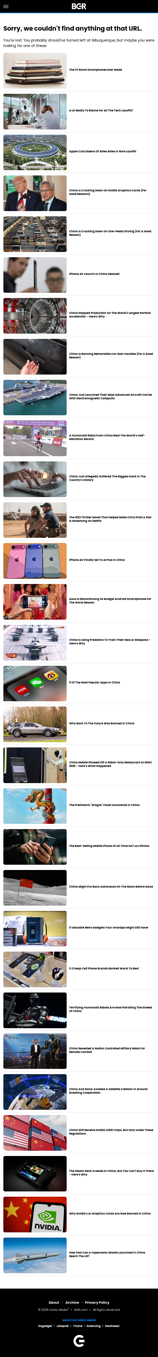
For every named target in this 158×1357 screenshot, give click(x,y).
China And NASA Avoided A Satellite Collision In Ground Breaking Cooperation (108, 1091)
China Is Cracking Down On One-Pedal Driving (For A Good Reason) (110, 233)
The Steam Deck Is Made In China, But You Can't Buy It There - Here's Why (111, 1172)
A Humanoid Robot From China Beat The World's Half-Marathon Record (107, 437)
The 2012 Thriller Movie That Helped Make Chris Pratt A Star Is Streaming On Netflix (110, 519)
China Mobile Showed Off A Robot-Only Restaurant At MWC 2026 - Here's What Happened (110, 764)
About (54, 1302)
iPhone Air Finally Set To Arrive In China (97, 560)
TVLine (77, 1326)
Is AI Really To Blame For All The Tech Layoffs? (101, 110)
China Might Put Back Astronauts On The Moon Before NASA (111, 886)
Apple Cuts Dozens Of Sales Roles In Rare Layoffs (102, 151)
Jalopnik (62, 1326)
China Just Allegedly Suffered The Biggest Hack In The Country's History (107, 478)
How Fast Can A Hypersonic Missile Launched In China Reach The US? (107, 1254)
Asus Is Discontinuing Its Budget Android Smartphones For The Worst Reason (110, 600)
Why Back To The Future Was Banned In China (101, 723)
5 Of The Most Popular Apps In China (94, 682)
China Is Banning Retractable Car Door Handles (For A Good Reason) (111, 355)
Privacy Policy (97, 1302)
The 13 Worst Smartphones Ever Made (95, 70)
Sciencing (94, 1326)
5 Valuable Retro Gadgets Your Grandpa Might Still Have (108, 927)
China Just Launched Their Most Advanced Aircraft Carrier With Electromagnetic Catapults (110, 396)
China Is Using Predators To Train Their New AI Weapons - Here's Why (109, 641)
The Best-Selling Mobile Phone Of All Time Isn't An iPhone (109, 846)
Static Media (58, 1310)
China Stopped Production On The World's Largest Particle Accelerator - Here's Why (110, 314)
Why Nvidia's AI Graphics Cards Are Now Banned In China (110, 1213)
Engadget (45, 1326)
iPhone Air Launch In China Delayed (94, 274)
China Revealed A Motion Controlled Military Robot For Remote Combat (107, 1050)
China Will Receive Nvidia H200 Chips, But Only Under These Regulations (111, 1131)
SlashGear (112, 1326)
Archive (72, 1302)
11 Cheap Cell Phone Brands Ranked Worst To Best (104, 968)
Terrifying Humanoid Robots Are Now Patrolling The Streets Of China (110, 1009)
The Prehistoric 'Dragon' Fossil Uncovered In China (104, 805)
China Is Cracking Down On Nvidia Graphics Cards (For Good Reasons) (107, 192)
